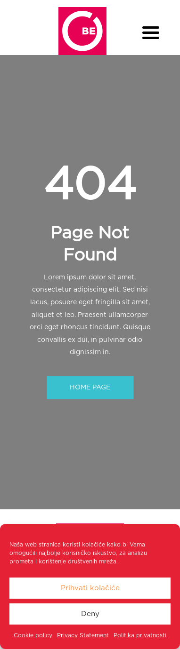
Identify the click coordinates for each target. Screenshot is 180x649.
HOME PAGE (90, 387)
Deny (90, 613)
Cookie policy (33, 635)
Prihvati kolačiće (90, 588)
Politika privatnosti (140, 635)
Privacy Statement (83, 635)
